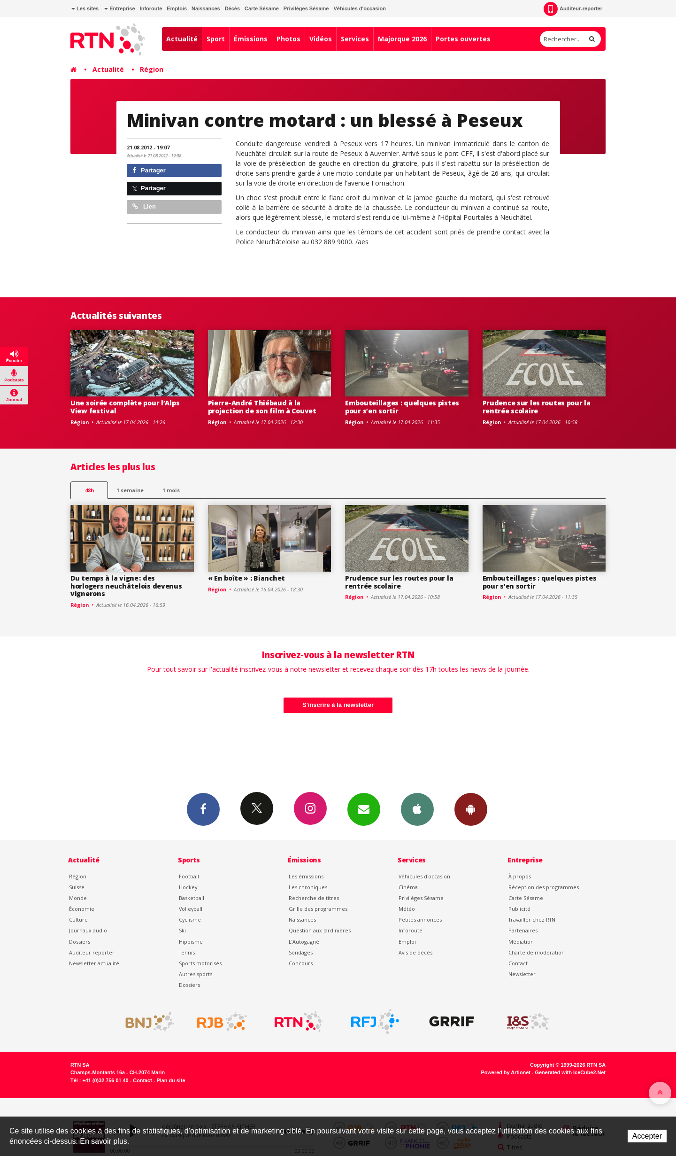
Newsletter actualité (94, 963)
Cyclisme (190, 919)
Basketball (191, 898)
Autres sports (195, 974)
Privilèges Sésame (306, 8)
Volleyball (190, 909)
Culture (78, 919)
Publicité (519, 909)
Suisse (76, 887)
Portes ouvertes (463, 38)
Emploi (407, 942)
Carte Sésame (262, 8)
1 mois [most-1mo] (171, 490)
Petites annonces (420, 919)
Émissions (251, 38)
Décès (232, 8)
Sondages (301, 952)
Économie (81, 909)
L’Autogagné (304, 942)
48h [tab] (89, 490)
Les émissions (306, 876)
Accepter (647, 1136)
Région (151, 69)
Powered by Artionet (505, 1072)
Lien (144, 206)
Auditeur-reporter (573, 9)
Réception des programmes (543, 887)
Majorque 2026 (402, 38)
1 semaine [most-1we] (130, 490)
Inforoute (151, 8)
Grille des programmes (318, 909)
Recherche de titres (314, 898)
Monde (78, 898)
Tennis (187, 952)
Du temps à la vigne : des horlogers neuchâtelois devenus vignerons (126, 586)
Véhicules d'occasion (359, 8)
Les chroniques (308, 887)
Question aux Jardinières (320, 930)
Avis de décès (415, 952)
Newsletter (522, 974)
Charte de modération (536, 952)
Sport (216, 38)
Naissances (206, 8)
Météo (407, 909)
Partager (149, 170)
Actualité (182, 38)
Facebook (203, 809)
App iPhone (417, 809)
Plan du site (170, 1080)
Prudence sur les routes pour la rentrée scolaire (537, 406)
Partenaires (523, 930)
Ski (182, 930)
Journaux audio (88, 930)
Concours (301, 963)
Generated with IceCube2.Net (570, 1072)
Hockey (188, 887)
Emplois (177, 8)
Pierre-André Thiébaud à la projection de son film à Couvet (262, 406)
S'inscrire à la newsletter (338, 704)
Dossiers (79, 942)
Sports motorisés (200, 963)
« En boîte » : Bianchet (246, 578)
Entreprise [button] (119, 8)
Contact (518, 963)
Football (189, 876)
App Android (470, 809)
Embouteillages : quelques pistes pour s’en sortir (402, 406)
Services (355, 38)
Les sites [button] (85, 8)
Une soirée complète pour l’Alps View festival (124, 406)
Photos (288, 38)
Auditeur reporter (92, 952)
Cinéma (408, 887)
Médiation (521, 942)
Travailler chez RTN (531, 919)
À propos (519, 876)
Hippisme (191, 942)
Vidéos (320, 38)
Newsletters (363, 809)
